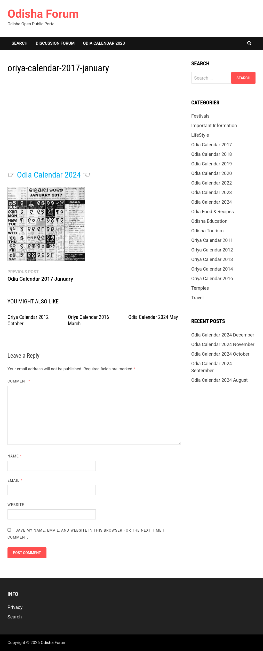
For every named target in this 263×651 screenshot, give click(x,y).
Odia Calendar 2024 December (222, 335)
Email (14, 480)
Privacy (14, 607)
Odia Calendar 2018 (211, 154)
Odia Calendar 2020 (211, 173)
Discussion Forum (55, 43)
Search (19, 43)
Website (15, 505)
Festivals (200, 116)
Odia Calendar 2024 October (220, 354)
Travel (197, 297)
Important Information (214, 125)
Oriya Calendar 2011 (212, 240)
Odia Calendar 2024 (49, 175)
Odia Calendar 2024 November (222, 344)
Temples (200, 288)
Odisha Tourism (207, 230)
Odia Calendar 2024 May (153, 317)
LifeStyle (200, 135)
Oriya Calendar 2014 (212, 269)
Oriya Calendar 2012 (212, 249)
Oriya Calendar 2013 (212, 259)
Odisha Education (209, 221)
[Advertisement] (94, 127)
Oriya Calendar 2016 (212, 278)
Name (14, 456)
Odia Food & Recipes (212, 211)
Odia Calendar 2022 (211, 183)
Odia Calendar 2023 (104, 43)
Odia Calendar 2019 (211, 163)
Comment (18, 381)
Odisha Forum (43, 14)
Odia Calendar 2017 (211, 144)
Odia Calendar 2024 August (219, 380)
